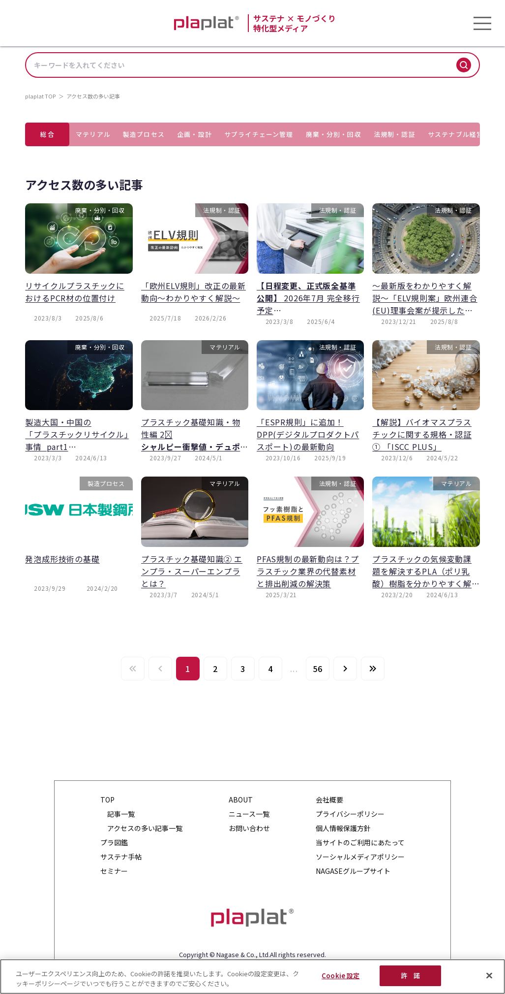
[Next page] (345, 668)
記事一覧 (121, 814)
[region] (252, 976)
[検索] (463, 65)
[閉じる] (489, 975)
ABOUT (241, 800)
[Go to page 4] (270, 668)
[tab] (47, 134)
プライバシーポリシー (350, 814)
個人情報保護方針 (343, 828)
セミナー (114, 871)
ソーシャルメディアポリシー (360, 857)
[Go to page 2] (215, 668)
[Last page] (372, 668)
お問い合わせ (249, 828)
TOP (107, 800)
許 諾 (410, 975)
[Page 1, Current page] (188, 668)
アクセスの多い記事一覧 (144, 828)
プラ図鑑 (114, 842)
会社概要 (329, 800)
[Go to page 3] (243, 668)
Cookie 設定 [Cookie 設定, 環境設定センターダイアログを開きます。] (340, 975)
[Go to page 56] (317, 668)
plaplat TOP (40, 96)
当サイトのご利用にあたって (360, 842)
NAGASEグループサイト (353, 871)
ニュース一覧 (249, 814)
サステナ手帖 (121, 857)
